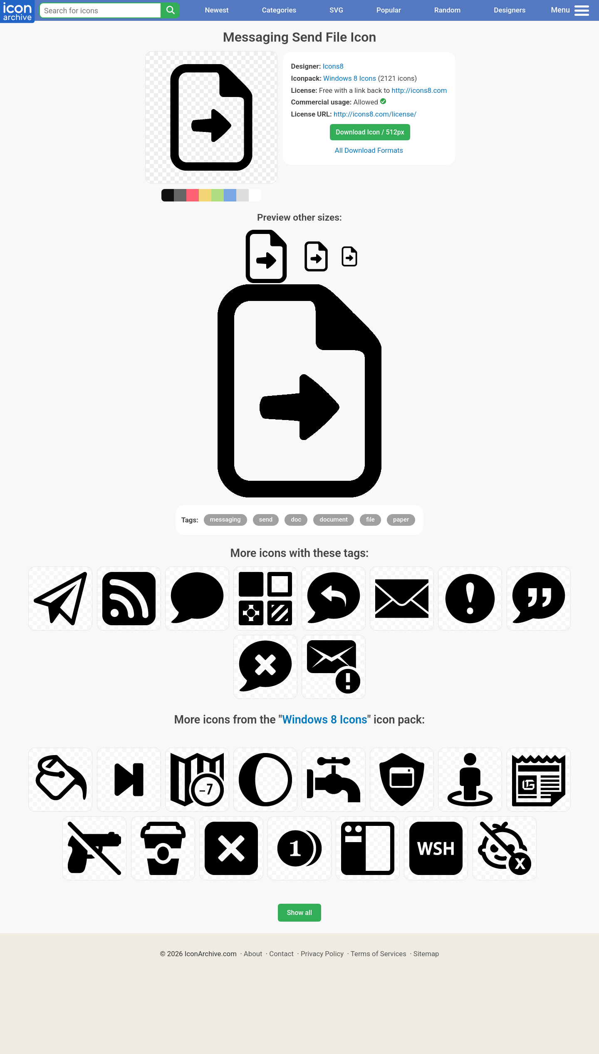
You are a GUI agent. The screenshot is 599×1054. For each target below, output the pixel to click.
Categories (279, 10)
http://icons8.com (419, 90)
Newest (216, 10)
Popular (388, 10)
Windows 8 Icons (349, 78)
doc (296, 519)
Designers (509, 10)
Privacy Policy (322, 954)
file (370, 519)
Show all (299, 913)
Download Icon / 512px (370, 132)
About (253, 954)
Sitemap (426, 954)
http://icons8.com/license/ (375, 114)
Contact (281, 954)
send (266, 519)
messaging (225, 519)
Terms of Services (378, 954)
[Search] (170, 10)
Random (447, 10)
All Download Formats (369, 150)
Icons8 (333, 66)
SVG (336, 10)
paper (401, 519)
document (333, 519)
